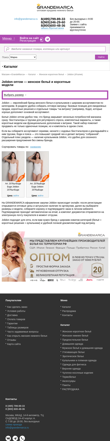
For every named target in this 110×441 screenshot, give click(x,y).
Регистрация (28, 40)
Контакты (67, 314)
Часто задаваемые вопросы (22, 330)
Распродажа (69, 309)
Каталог (32, 74)
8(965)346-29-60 (53, 22)
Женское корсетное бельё (51, 74)
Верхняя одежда (71, 367)
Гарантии (12, 322)
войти (16, 195)
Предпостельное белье (75, 338)
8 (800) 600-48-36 (15, 407)
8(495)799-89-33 (53, 19)
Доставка (12, 314)
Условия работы (16, 309)
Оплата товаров (16, 318)
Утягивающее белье (73, 351)
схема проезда (14, 423)
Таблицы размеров (17, 326)
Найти (101, 57)
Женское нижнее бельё (75, 334)
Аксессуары (68, 379)
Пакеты (66, 384)
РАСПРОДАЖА (70, 388)
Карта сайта (14, 342)
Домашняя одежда (72, 342)
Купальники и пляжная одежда (79, 359)
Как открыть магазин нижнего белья (27, 334)
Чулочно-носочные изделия (77, 371)
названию (35, 146)
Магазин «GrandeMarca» (13, 74)
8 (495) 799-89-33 (15, 404)
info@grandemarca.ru (26, 19)
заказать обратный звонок (52, 28)
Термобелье (69, 375)
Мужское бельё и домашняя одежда (82, 346)
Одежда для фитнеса (74, 363)
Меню (8, 38)
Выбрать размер (14, 94)
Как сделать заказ (17, 305)
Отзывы (11, 338)
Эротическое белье (73, 355)
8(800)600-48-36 (53, 25)
